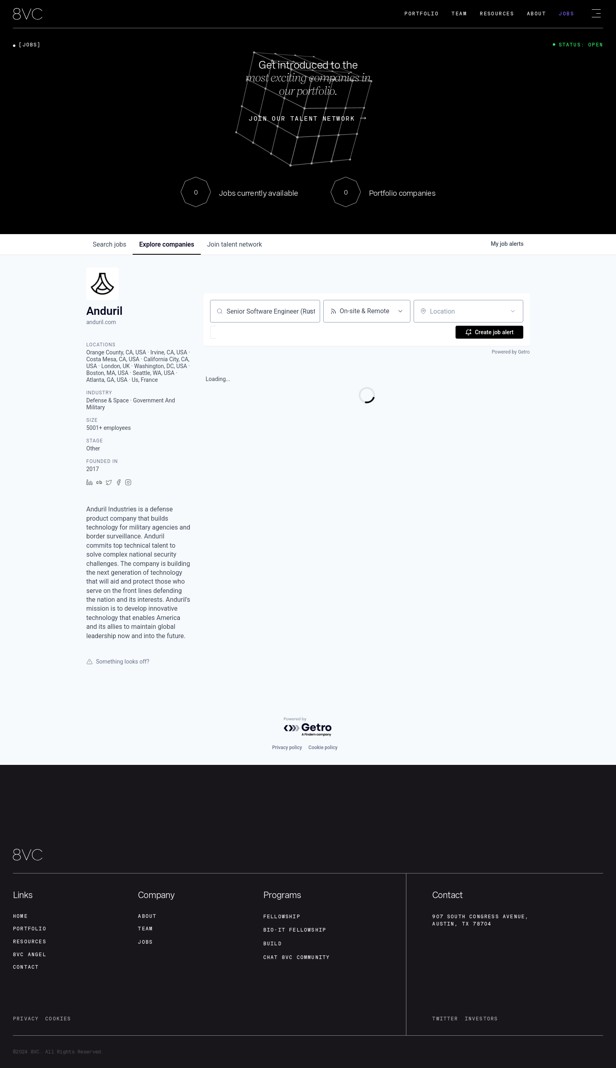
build (272, 944)
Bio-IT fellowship (294, 930)
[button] (237, 332)
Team (459, 14)
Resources (497, 14)
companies (166, 244)
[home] (27, 14)
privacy (26, 1019)
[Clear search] (309, 311)
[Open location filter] (513, 311)
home (20, 916)
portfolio (29, 929)
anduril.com (101, 322)
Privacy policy (287, 747)
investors (481, 1019)
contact (26, 967)
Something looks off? (117, 661)
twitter (445, 1019)
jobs (109, 244)
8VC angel (29, 954)
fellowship (281, 916)
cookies (58, 1019)
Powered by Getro (511, 352)
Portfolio (421, 14)
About (536, 14)
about (147, 916)
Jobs (566, 14)
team (145, 929)
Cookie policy (322, 747)
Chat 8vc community (296, 957)
